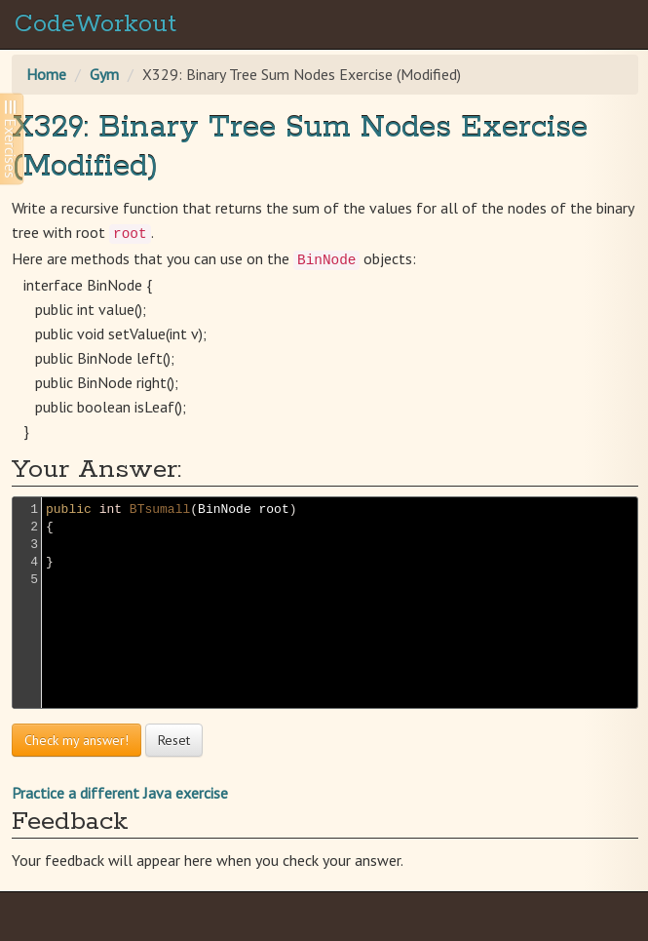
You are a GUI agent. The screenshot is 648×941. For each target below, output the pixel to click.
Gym (104, 74)
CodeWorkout (95, 24)
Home (46, 74)
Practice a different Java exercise (120, 793)
